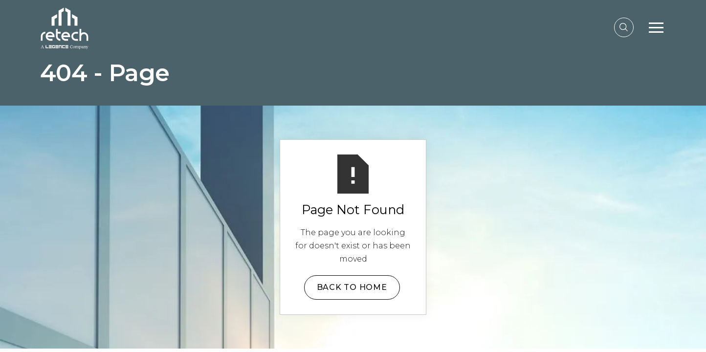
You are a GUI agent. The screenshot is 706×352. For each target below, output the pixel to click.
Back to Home (352, 287)
